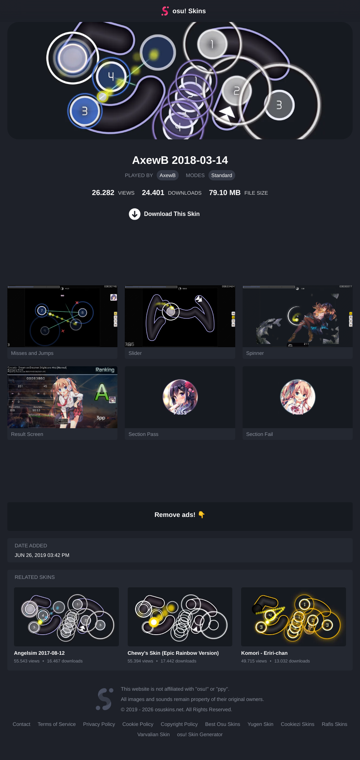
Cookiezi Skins (297, 724)
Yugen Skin (260, 724)
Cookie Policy (137, 724)
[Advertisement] (133, 261)
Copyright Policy (179, 724)
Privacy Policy (99, 724)
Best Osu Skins (222, 724)
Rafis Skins (335, 724)
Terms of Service (57, 724)
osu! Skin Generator (200, 734)
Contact (21, 724)
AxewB (168, 175)
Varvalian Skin (153, 734)
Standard (221, 175)
